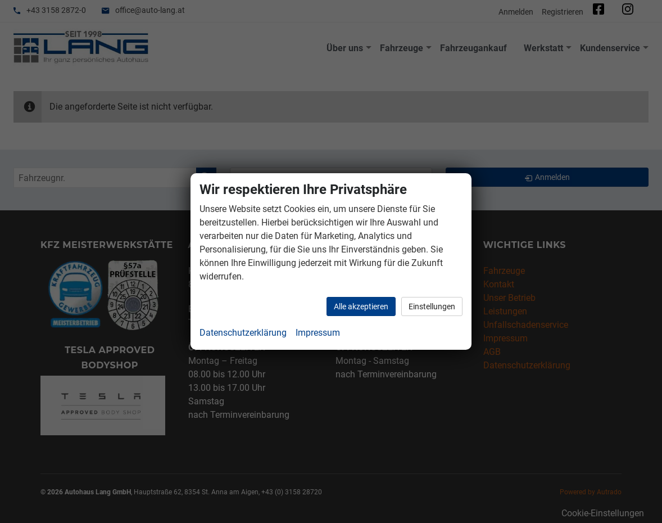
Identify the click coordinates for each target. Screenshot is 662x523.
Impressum (318, 332)
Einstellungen (432, 306)
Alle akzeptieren (361, 306)
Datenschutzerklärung (243, 332)
